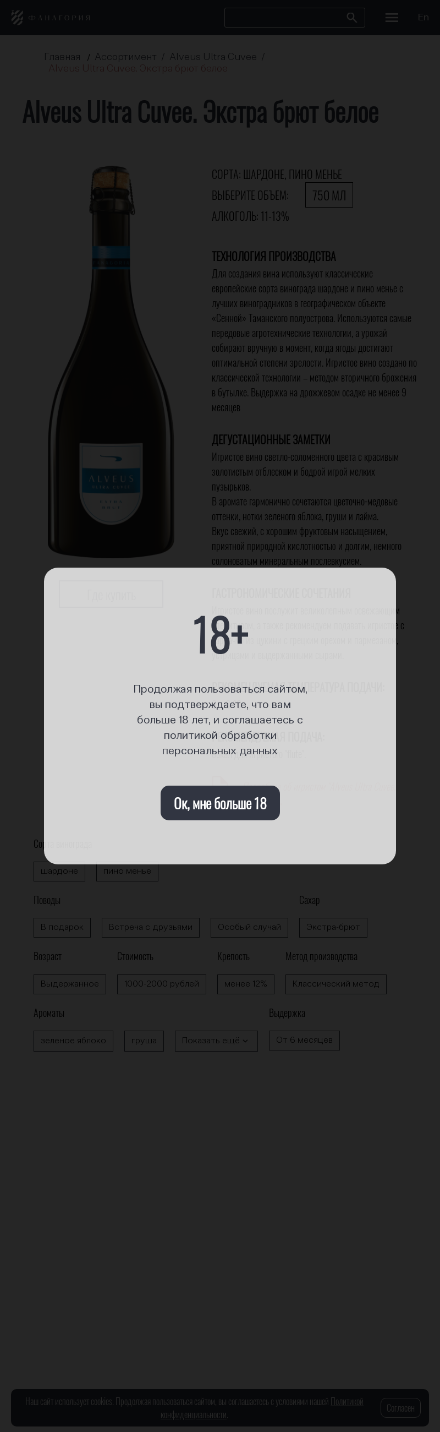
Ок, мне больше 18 (220, 803)
